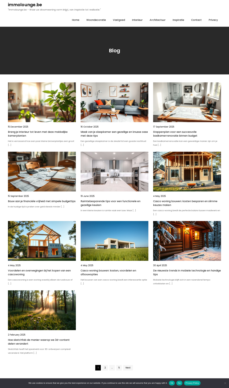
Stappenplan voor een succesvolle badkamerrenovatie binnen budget (175, 134)
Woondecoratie (96, 20)
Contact (196, 20)
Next (128, 367)
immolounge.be (25, 5)
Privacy (213, 20)
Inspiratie (178, 20)
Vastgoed (119, 20)
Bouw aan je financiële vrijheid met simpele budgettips (42, 201)
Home (75, 20)
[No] (225, 383)
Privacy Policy (192, 383)
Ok (171, 383)
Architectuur (158, 20)
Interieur (137, 20)
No (179, 383)
